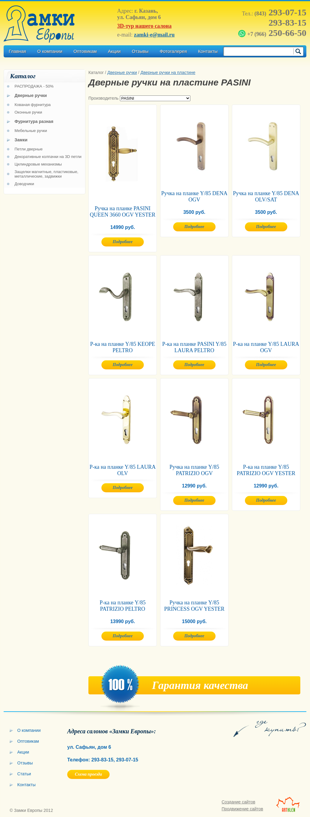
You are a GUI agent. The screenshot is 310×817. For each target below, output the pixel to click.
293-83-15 (287, 22)
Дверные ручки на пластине (167, 72)
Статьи (24, 773)
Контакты (208, 51)
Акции (114, 51)
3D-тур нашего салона (144, 26)
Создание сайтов (238, 801)
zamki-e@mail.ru (154, 35)
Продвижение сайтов (242, 808)
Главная (17, 51)
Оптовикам (85, 51)
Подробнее (123, 242)
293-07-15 (280, 12)
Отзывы (140, 51)
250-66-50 (272, 33)
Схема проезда (88, 774)
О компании (49, 51)
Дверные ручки (122, 72)
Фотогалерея (173, 51)
